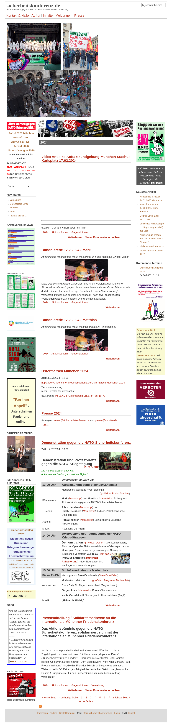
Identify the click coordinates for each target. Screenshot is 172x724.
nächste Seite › (121, 697)
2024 (46, 232)
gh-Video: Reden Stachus (114, 493)
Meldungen (63, 15)
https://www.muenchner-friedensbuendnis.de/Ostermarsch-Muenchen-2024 (83, 382)
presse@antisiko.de (106, 420)
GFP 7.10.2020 (18, 661)
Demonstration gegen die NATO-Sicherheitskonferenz (86, 443)
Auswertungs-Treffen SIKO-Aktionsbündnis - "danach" (151, 238)
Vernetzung (97, 685)
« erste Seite (49, 697)
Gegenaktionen (80, 232)
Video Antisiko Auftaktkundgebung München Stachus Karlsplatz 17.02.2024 (86, 158)
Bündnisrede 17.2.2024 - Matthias (69, 320)
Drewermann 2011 (145, 330)
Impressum (42, 713)
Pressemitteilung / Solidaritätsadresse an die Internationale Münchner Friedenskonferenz (78, 620)
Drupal (131, 713)
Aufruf (35, 15)
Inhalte (48, 15)
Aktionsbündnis (60, 232)
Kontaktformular (67, 713)
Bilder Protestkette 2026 (152, 246)
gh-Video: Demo (94, 542)
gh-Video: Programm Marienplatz (110, 580)
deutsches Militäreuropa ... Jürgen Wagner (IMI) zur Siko (152, 227)
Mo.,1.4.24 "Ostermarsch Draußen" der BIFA (80, 395)
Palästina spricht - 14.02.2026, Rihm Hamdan (149, 208)
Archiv (13, 211)
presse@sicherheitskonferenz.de (71, 420)
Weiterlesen (75, 237)
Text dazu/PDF (108, 554)
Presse (79, 15)
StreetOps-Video (108, 575)
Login (117, 713)
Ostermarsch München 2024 (64, 371)
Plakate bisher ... (18, 215)
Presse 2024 (51, 413)
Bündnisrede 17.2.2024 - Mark (66, 250)
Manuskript (75, 498)
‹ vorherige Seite (68, 697)
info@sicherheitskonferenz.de (97, 713)
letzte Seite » (86, 701)
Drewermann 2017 (145, 355)
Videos (53, 713)
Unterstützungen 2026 (21, 150)
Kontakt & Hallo (17, 15)
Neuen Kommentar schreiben (102, 237)
